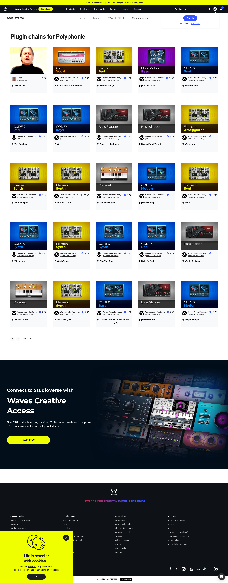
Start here (195, 23)
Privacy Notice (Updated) (178, 536)
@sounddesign (22, 80)
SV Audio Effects (116, 18)
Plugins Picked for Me (124, 528)
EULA (170, 548)
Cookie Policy (173, 540)
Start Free (45, 9)
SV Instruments (140, 18)
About (83, 18)
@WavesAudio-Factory (68, 80)
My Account (120, 520)
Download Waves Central (73, 536)
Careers (118, 552)
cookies (32, 566)
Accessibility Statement (178, 544)
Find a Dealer (121, 548)
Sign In (190, 18)
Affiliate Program (122, 540)
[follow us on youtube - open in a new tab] (191, 569)
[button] (214, 569)
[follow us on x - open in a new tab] (176, 568)
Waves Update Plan (123, 524)
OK (36, 576)
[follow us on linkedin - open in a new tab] (198, 568)
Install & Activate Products (74, 540)
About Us (171, 528)
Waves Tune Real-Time (20, 520)
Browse (97, 18)
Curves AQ (14, 524)
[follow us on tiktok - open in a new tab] (204, 569)
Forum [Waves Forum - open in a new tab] (118, 544)
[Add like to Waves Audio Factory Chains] (88, 78)
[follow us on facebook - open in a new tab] (170, 568)
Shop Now (138, 2)
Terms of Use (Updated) (178, 532)
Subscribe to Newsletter (178, 520)
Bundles (66, 528)
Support (118, 536)
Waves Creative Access (26, 9)
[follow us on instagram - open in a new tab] (184, 569)
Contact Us (172, 524)
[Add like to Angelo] (45, 78)
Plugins (66, 524)
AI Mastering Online (123, 532)
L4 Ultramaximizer (18, 528)
